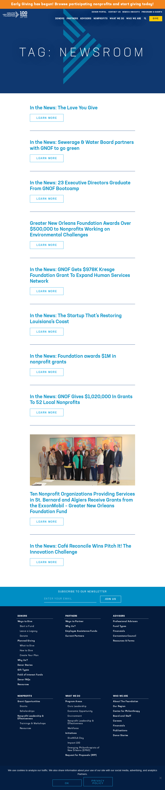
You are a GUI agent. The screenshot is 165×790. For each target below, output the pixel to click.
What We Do (117, 19)
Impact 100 (74, 743)
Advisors (85, 19)
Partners (72, 19)
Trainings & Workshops (33, 723)
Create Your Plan (29, 655)
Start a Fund (27, 626)
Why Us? (23, 660)
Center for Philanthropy (126, 711)
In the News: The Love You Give (64, 108)
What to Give (27, 646)
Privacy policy (98, 782)
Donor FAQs (24, 680)
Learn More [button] (46, 118)
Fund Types (119, 626)
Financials (119, 631)
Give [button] (156, 19)
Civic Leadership (77, 706)
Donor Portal (99, 12)
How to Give (26, 651)
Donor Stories (25, 665)
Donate (24, 636)
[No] (160, 778)
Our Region (119, 706)
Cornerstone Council (124, 636)
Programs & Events (152, 12)
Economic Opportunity (80, 711)
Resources (23, 684)
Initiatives (71, 733)
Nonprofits (101, 19)
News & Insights (131, 12)
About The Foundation (125, 701)
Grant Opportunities (29, 701)
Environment (75, 716)
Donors (59, 19)
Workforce (73, 728)
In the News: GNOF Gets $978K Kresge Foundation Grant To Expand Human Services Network (80, 275)
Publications (120, 731)
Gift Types (23, 670)
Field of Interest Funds (30, 675)
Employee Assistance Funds (81, 631)
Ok (67, 783)
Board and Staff (122, 716)
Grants (23, 706)
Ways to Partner (74, 621)
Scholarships (27, 711)
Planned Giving (26, 641)
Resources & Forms (123, 641)
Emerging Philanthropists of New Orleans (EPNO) (84, 749)
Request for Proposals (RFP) (81, 755)
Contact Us (114, 12)
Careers (117, 721)
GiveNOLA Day (76, 738)
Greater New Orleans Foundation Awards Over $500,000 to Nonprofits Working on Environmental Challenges (80, 229)
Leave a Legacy (29, 631)
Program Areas (73, 701)
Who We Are (133, 19)
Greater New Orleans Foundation (15, 11)
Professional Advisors (125, 621)
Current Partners (74, 636)
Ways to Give (25, 621)
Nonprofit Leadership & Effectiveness (31, 717)
